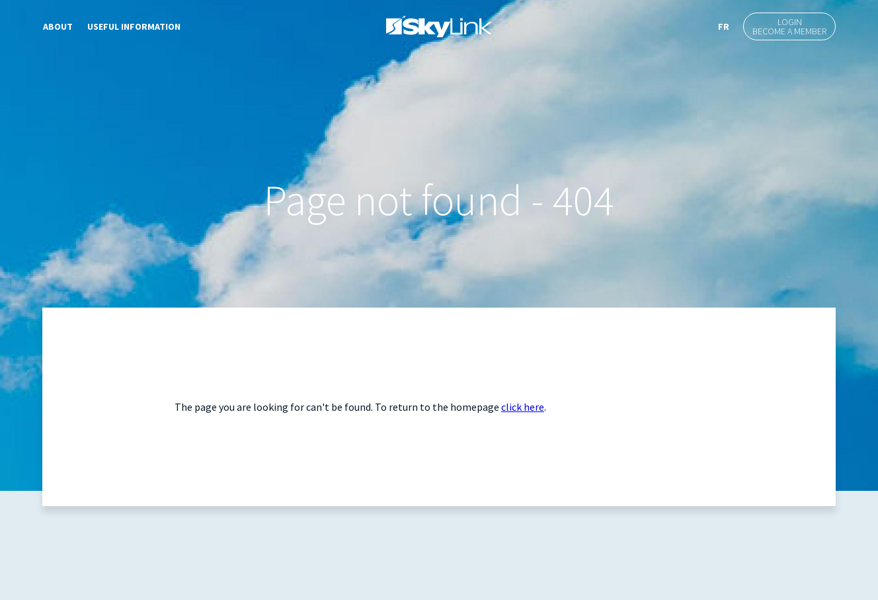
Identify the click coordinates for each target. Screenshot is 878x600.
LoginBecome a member (789, 26)
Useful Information (133, 26)
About (58, 26)
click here (522, 406)
